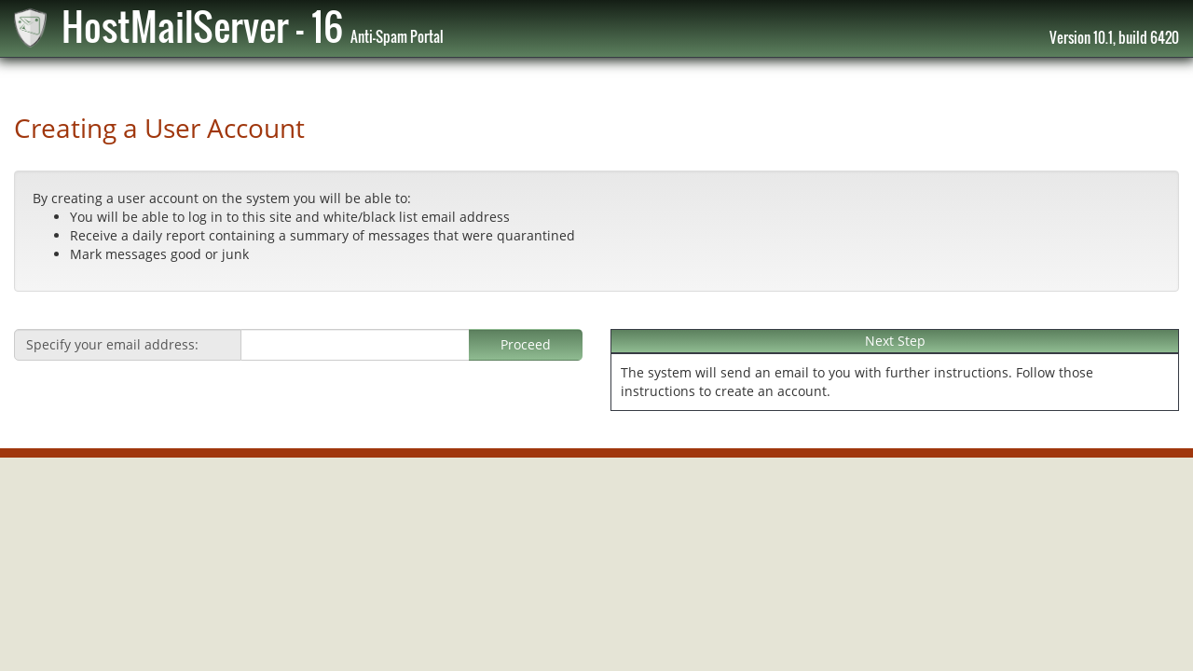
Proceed (526, 344)
